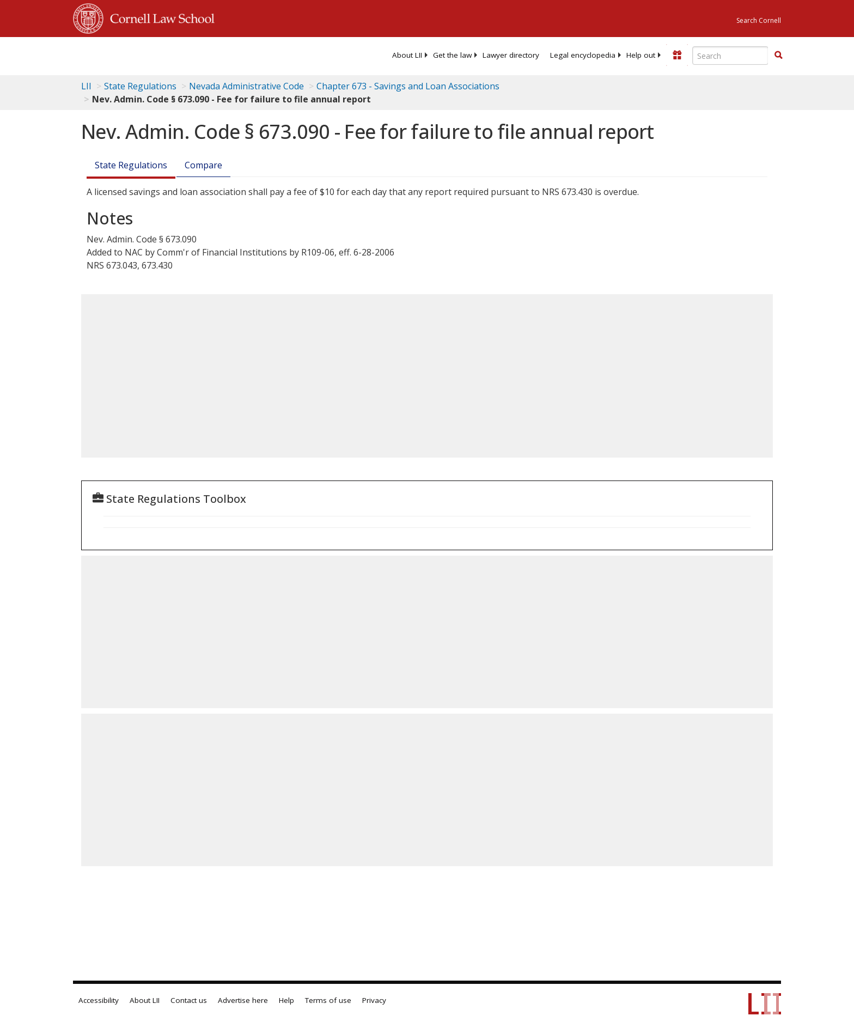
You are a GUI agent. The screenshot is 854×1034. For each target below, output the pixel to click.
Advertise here (243, 1000)
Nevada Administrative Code (246, 86)
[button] (778, 55)
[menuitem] (407, 55)
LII (86, 86)
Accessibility (98, 1000)
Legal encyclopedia (582, 55)
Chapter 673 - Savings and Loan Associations (407, 86)
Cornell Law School (159, 17)
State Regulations (140, 86)
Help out (640, 55)
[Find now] (778, 55)
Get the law (452, 55)
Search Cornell (758, 20)
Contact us (188, 1000)
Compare (203, 165)
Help (286, 1000)
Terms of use (328, 1000)
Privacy (374, 1000)
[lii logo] (196, 54)
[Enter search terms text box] (730, 55)
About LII (407, 55)
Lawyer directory (511, 55)
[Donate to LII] (677, 55)
